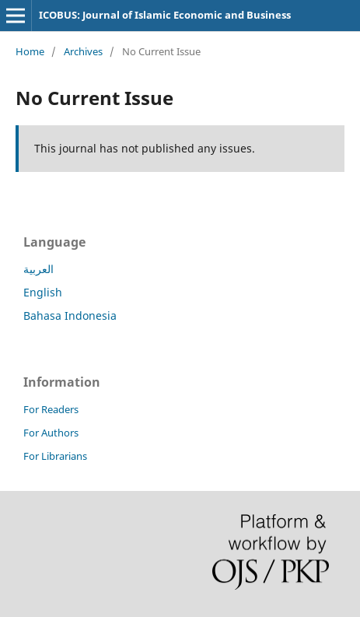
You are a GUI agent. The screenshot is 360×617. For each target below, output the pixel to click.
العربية (38, 268)
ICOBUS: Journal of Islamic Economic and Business (165, 15)
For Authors (51, 433)
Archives (83, 51)
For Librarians (55, 456)
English (42, 292)
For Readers (51, 409)
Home (30, 51)
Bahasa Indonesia (70, 315)
